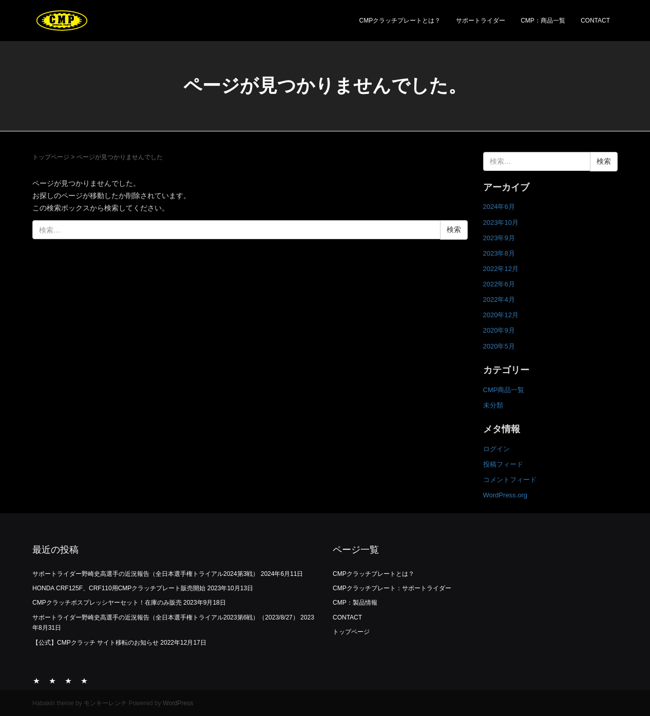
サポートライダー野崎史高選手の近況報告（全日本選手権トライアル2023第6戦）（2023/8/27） (165, 617)
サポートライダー (480, 20)
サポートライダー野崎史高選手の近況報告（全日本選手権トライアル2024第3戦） (145, 573)
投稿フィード (503, 464)
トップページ (50, 157)
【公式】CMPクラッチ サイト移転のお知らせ (95, 642)
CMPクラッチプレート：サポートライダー (392, 588)
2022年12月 (501, 269)
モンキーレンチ (105, 703)
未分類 (493, 405)
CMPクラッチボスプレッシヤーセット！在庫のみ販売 (107, 602)
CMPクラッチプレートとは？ (400, 20)
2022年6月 (499, 284)
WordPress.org (505, 495)
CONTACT (595, 20)
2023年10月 (501, 222)
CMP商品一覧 (504, 390)
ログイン (496, 449)
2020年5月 (499, 346)
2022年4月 (499, 299)
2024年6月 (499, 206)
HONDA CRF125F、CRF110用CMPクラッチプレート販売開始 (118, 588)
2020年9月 (499, 330)
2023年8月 (499, 253)
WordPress (178, 703)
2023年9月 (499, 238)
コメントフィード (510, 479)
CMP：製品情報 (355, 602)
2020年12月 (501, 315)
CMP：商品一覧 (543, 20)
